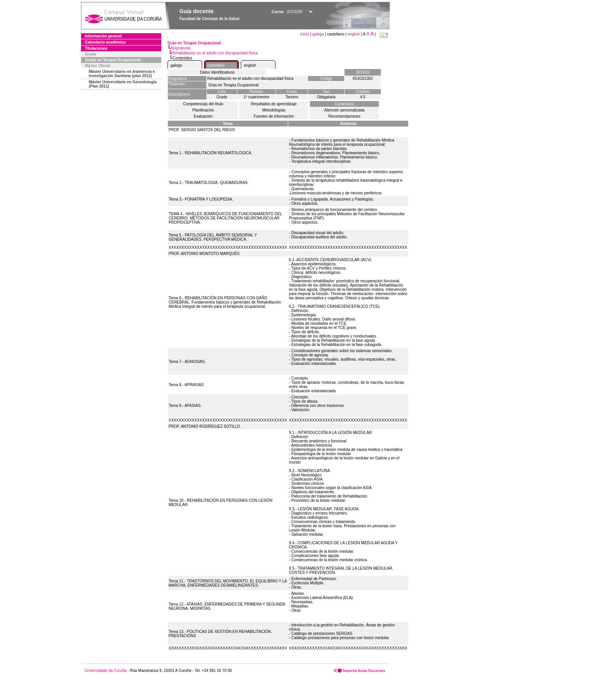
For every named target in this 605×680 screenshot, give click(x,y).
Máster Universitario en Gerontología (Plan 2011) (123, 84)
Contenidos (344, 104)
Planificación (203, 110)
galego (318, 34)
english (354, 34)
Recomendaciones (344, 116)
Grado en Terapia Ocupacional (112, 60)
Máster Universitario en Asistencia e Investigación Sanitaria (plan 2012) (122, 73)
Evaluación (203, 116)
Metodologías (273, 110)
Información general (103, 36)
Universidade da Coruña (106, 670)
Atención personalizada (344, 110)
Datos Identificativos (217, 72)
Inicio (305, 34)
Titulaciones (96, 48)
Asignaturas (181, 48)
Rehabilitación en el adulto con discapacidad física (215, 53)
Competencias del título (203, 104)
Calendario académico (105, 42)
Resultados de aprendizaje (273, 104)
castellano (216, 65)
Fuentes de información (273, 116)
